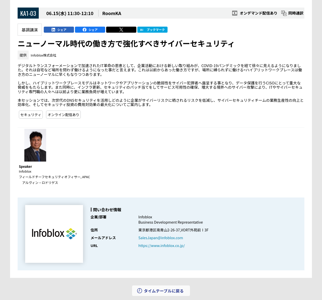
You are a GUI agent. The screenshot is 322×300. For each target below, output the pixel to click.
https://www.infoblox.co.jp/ (161, 245)
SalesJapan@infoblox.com (160, 237)
